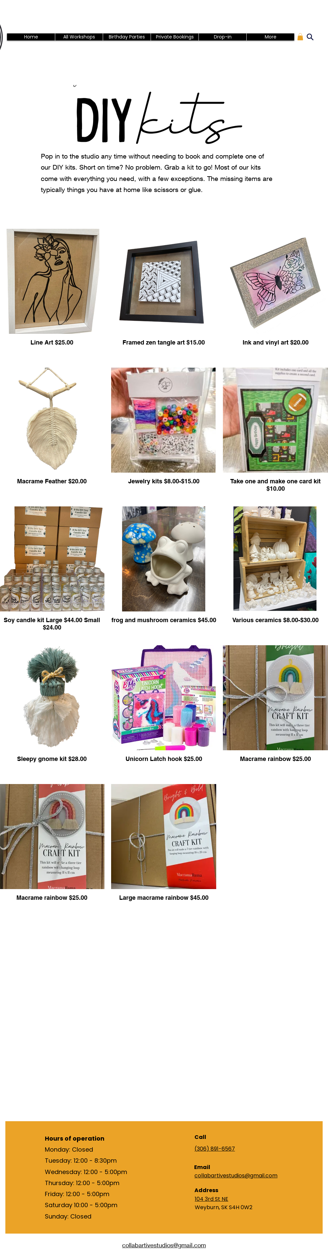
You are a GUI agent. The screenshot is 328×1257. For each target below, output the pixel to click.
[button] (300, 36)
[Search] (310, 36)
